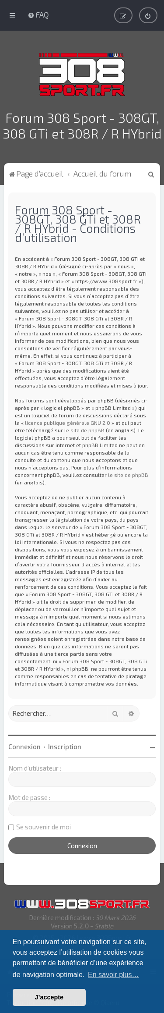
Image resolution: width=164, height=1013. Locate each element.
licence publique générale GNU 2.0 (67, 421)
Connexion (24, 745)
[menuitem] (38, 14)
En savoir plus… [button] (113, 974)
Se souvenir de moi (43, 825)
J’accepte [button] (49, 997)
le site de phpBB (84, 428)
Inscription (64, 745)
